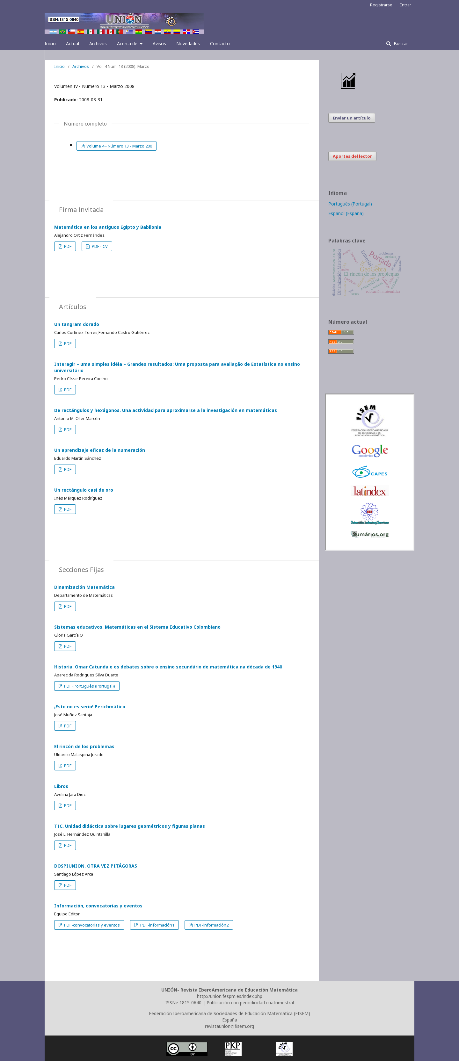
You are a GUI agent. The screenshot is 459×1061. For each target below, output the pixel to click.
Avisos (159, 43)
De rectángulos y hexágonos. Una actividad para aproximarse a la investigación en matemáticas (165, 410)
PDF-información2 (211, 925)
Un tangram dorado (76, 324)
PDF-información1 (156, 925)
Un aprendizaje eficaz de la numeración (99, 450)
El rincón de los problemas (84, 746)
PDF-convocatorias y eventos (91, 925)
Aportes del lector (352, 156)
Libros (61, 786)
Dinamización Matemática (84, 587)
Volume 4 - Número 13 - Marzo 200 (118, 146)
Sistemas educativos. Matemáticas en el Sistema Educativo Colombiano (137, 627)
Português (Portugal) (350, 204)
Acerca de (128, 43)
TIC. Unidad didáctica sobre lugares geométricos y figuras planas (129, 826)
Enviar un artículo (352, 118)
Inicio (50, 43)
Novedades (188, 43)
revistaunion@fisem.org (229, 1026)
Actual (72, 43)
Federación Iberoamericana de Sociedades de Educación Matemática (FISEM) (229, 1013)
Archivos (98, 43)
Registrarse (381, 5)
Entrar (405, 5)
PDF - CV (99, 246)
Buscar (400, 43)
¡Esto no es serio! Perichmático (89, 707)
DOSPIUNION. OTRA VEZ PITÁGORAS (95, 866)
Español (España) (346, 213)
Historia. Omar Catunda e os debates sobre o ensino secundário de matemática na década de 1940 (168, 667)
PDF (67, 246)
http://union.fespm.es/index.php (229, 996)
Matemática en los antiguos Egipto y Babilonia (107, 227)
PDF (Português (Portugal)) (89, 686)
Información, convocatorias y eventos (98, 906)
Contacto (220, 43)
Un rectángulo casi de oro (83, 490)
